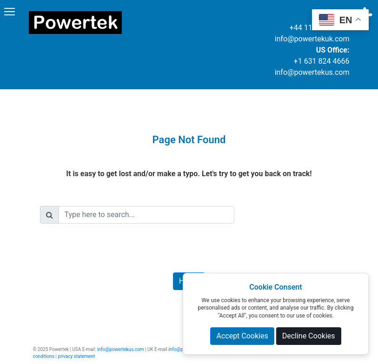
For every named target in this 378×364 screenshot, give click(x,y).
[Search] (147, 215)
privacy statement (76, 356)
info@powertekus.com (312, 72)
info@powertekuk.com (312, 38)
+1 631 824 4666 (322, 61)
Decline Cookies (308, 335)
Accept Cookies (242, 335)
